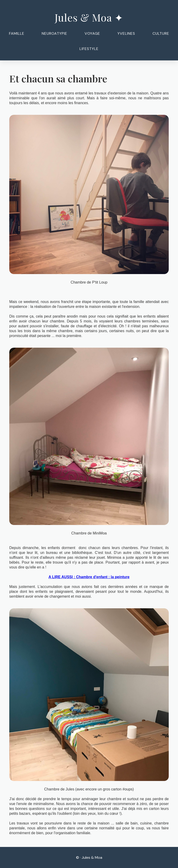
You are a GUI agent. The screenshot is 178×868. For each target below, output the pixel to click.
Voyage (92, 33)
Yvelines (126, 33)
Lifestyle (89, 48)
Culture (161, 33)
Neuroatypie (54, 33)
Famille (16, 33)
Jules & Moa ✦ (89, 17)
